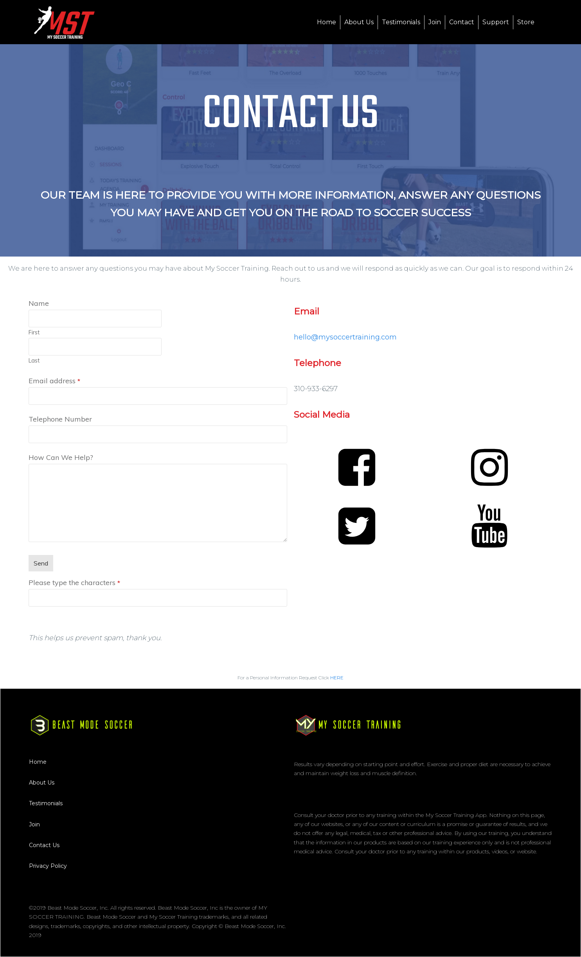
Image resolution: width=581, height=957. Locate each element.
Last (34, 360)
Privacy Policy (48, 865)
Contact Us (44, 845)
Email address (54, 380)
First (34, 332)
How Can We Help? (61, 457)
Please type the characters (74, 582)
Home (38, 761)
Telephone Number (60, 419)
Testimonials (46, 803)
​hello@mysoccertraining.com (345, 337)
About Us (41, 782)
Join (34, 824)
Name (39, 303)
